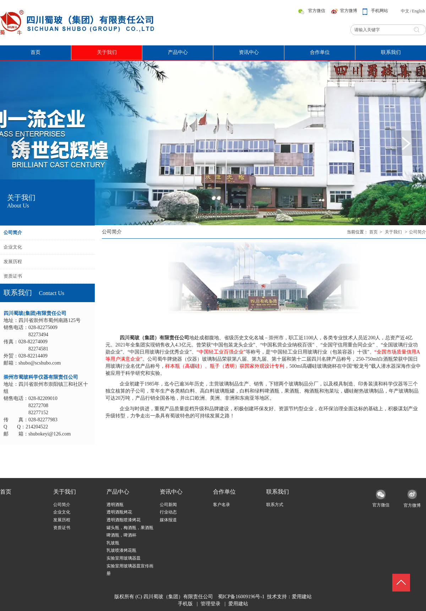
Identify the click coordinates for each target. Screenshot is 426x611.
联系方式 (274, 504)
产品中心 (117, 492)
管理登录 (210, 603)
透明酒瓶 (115, 504)
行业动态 (168, 512)
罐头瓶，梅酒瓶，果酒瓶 (129, 527)
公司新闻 (168, 504)
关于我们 (393, 231)
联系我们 (277, 492)
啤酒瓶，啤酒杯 (121, 535)
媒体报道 (168, 519)
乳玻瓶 (112, 542)
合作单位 (224, 492)
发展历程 (61, 519)
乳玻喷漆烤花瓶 (121, 550)
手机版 (185, 603)
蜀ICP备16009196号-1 (241, 596)
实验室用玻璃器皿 (123, 558)
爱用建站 (302, 596)
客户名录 (221, 504)
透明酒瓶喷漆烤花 (123, 519)
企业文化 (61, 512)
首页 (373, 231)
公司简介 (417, 231)
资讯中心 (171, 492)
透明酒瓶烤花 (119, 512)
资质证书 (61, 527)
